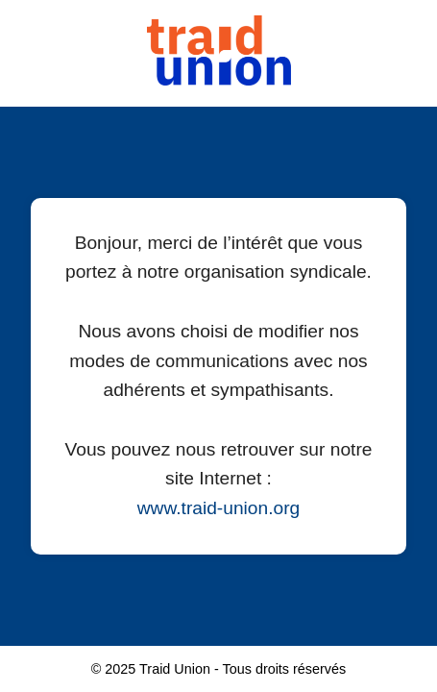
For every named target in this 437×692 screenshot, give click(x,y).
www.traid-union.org (219, 508)
